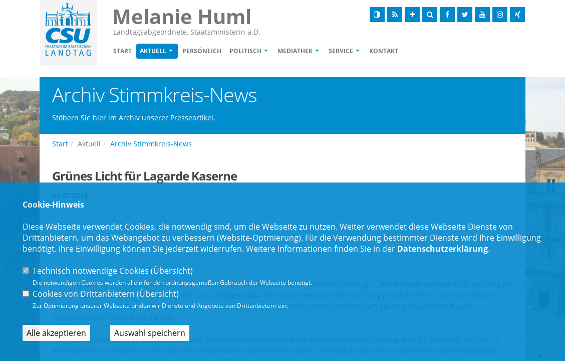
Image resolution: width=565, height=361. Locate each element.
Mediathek (295, 51)
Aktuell (153, 51)
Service (341, 51)
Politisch (245, 51)
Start (122, 51)
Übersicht (171, 270)
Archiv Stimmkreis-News (151, 143)
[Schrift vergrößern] (412, 14)
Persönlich (201, 51)
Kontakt (383, 51)
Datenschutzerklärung (442, 248)
